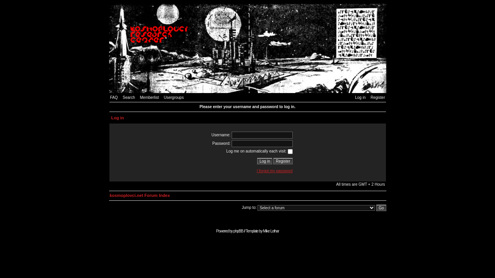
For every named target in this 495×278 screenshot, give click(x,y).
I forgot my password (275, 171)
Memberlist (149, 97)
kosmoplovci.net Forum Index (140, 195)
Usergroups (174, 97)
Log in (360, 97)
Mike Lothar (271, 231)
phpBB (238, 231)
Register (377, 97)
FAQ (114, 97)
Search (129, 97)
